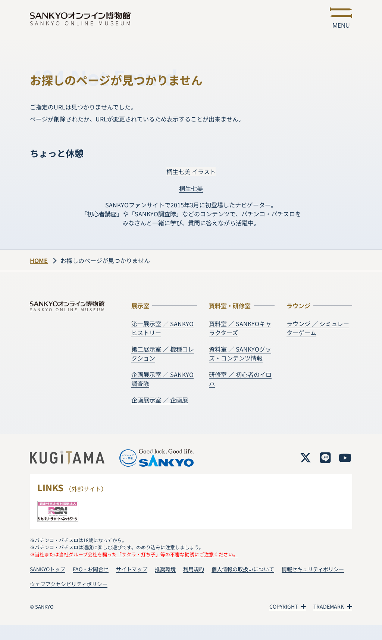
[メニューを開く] (341, 18)
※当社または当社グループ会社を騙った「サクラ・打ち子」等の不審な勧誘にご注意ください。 (134, 554)
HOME (39, 260)
